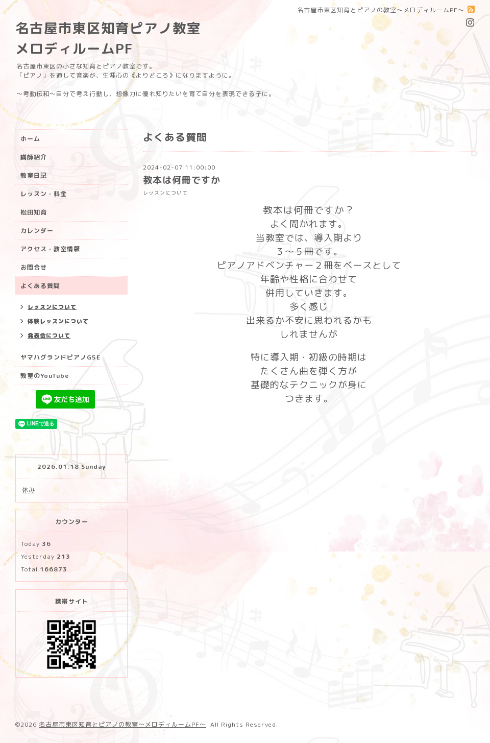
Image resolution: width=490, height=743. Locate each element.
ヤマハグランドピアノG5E (60, 357)
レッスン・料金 (43, 193)
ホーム (30, 138)
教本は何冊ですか (181, 180)
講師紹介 (33, 157)
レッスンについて (165, 192)
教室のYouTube (44, 375)
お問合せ (33, 267)
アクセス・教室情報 (50, 249)
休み (28, 490)
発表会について (49, 335)
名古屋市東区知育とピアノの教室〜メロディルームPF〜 (122, 724)
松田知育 (33, 212)
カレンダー (37, 230)
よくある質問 (40, 285)
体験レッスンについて (58, 321)
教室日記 (33, 175)
